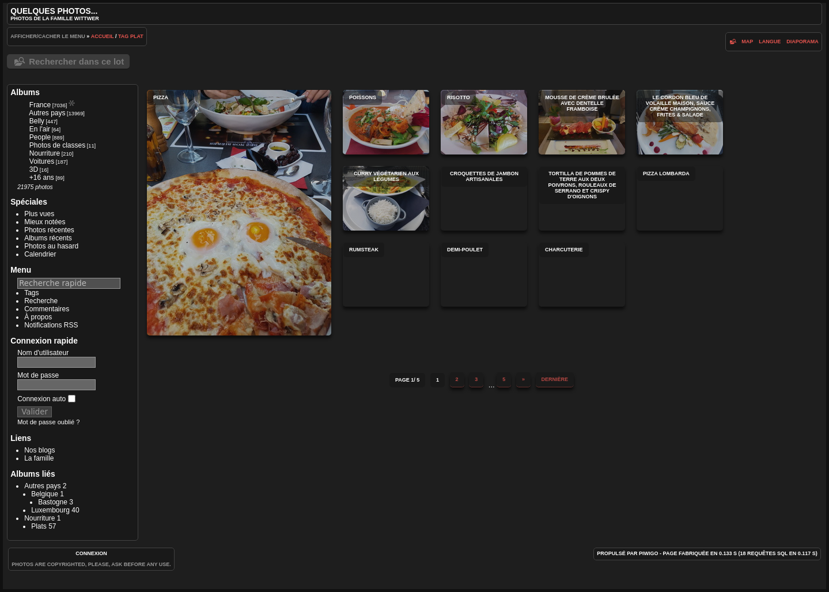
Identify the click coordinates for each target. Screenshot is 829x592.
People (40, 137)
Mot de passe (38, 375)
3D (33, 169)
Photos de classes (57, 145)
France (40, 105)
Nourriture (44, 153)
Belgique (44, 494)
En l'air (39, 129)
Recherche (41, 301)
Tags (31, 293)
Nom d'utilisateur (43, 353)
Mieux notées (44, 222)
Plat (136, 36)
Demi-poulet (484, 274)
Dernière (555, 379)
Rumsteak (386, 274)
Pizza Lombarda (680, 198)
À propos (38, 317)
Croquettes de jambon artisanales (484, 198)
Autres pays (47, 113)
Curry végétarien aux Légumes (386, 198)
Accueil (102, 36)
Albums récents (48, 238)
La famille (39, 458)
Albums (25, 92)
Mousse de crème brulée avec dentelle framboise (582, 122)
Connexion (91, 553)
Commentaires (46, 309)
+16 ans (41, 178)
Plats (39, 526)
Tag (123, 36)
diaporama (802, 41)
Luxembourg (50, 510)
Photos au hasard (51, 246)
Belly (36, 121)
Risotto (484, 122)
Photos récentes (49, 230)
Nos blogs (39, 450)
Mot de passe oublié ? (48, 421)
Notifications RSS (51, 325)
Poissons (386, 122)
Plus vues (39, 214)
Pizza (239, 212)
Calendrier (40, 254)
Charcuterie (582, 274)
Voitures (41, 161)
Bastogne (52, 502)
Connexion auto (46, 399)
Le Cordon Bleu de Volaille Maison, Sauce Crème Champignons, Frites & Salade (680, 122)
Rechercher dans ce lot (76, 61)
